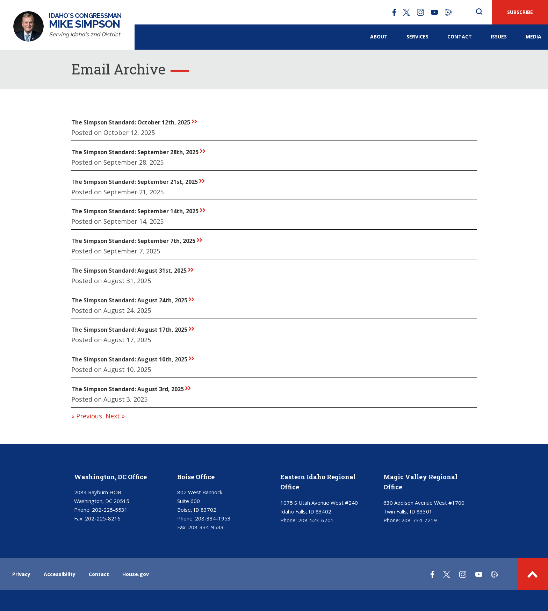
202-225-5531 (110, 509)
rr (194, 121)
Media (533, 36)
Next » (115, 416)
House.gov (135, 574)
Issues (499, 36)
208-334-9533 (206, 527)
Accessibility (59, 574)
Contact (459, 36)
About (379, 36)
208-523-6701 (316, 520)
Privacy (21, 574)
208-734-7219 (419, 520)
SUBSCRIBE (520, 12)
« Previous (86, 416)
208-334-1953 (213, 518)
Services (417, 36)
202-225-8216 (103, 518)
